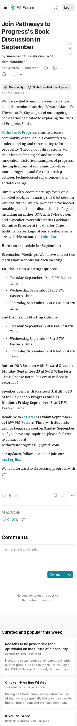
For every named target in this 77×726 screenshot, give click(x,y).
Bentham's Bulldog (17, 721)
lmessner (13, 56)
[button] (6, 519)
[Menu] (5, 8)
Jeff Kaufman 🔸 (15, 687)
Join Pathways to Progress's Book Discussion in (26, 35)
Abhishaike (12, 653)
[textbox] (38, 557)
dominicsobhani (14, 62)
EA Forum (23, 7)
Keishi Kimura (38, 56)
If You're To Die (17, 716)
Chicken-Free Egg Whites (25, 682)
